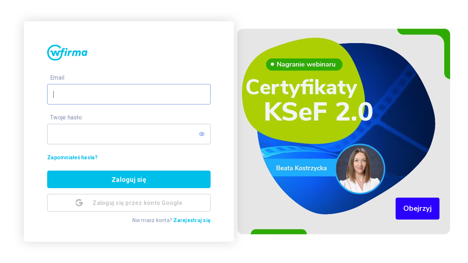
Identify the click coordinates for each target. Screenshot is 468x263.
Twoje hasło (66, 117)
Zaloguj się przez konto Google (128, 202)
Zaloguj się (129, 179)
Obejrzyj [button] (417, 208)
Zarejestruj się (192, 220)
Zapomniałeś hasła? (72, 157)
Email (57, 77)
